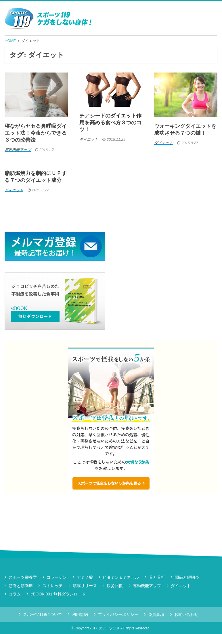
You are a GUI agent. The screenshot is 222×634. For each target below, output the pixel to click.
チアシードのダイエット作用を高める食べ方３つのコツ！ (110, 122)
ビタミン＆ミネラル (121, 577)
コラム (15, 594)
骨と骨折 (157, 577)
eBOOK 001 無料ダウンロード (57, 594)
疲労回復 (115, 585)
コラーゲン (57, 577)
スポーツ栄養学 (23, 577)
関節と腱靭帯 (187, 577)
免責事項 (156, 614)
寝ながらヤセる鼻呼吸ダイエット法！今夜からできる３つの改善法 (36, 133)
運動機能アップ (147, 585)
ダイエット (30, 41)
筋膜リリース (85, 585)
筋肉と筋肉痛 (21, 585)
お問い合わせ (186, 614)
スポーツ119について (42, 614)
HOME (10, 41)
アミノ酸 (85, 577)
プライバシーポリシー (118, 614)
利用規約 (80, 614)
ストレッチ (53, 585)
